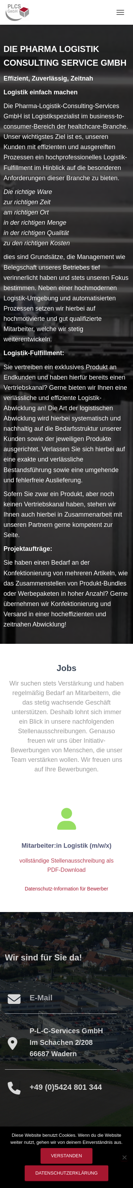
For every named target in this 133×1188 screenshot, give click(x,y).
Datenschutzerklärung (66, 1173)
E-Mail (40, 997)
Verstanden (66, 1155)
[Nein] (124, 1157)
